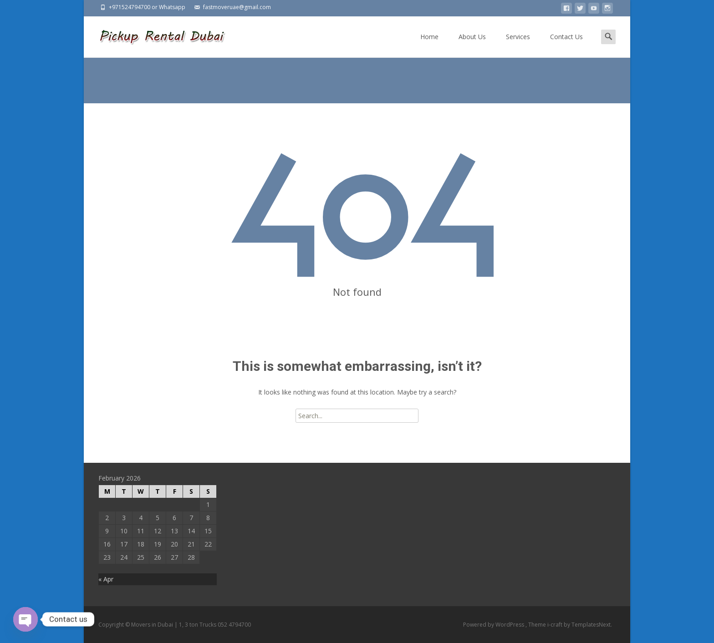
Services (518, 44)
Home (429, 44)
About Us (472, 44)
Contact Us (566, 44)
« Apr (105, 579)
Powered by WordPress (494, 624)
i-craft (555, 624)
